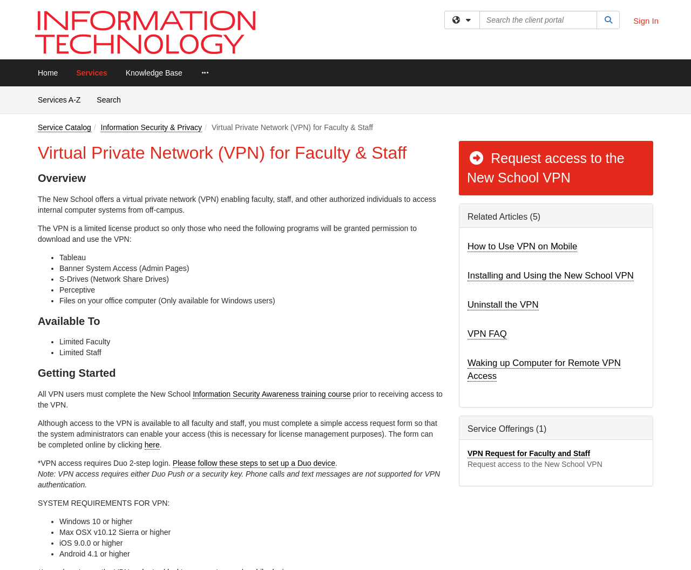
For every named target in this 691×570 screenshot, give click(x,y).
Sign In (646, 20)
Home (48, 73)
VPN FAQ (487, 334)
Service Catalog (64, 127)
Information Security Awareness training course (271, 394)
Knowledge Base (154, 73)
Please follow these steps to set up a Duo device (254, 463)
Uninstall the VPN (503, 305)
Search (112, 99)
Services (91, 73)
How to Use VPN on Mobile (522, 246)
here (152, 444)
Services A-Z (59, 100)
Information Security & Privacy (151, 127)
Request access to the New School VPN (546, 168)
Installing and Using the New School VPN (551, 275)
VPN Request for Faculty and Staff (529, 453)
